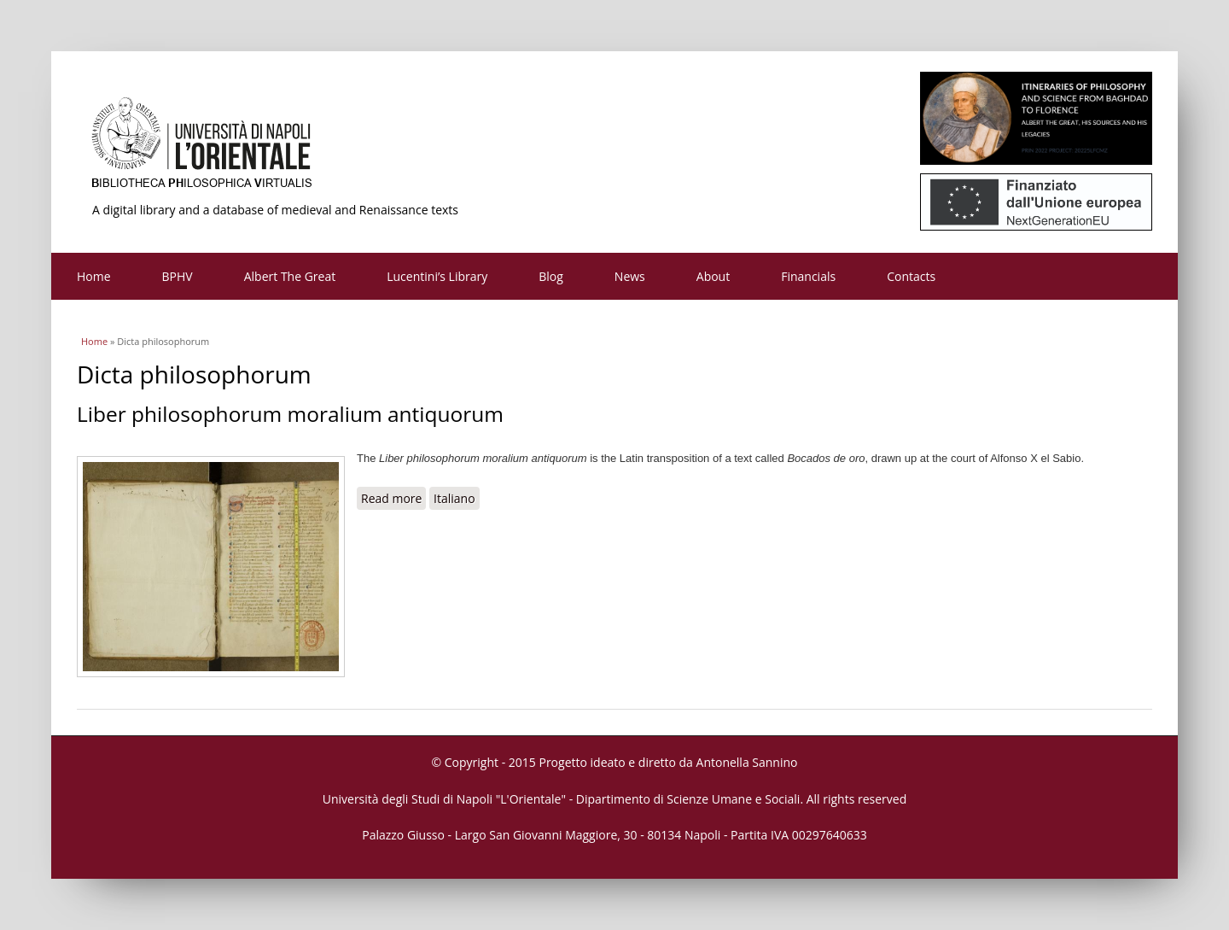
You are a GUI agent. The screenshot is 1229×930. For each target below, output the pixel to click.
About (713, 276)
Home (94, 276)
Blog (551, 276)
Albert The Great (290, 276)
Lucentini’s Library (437, 276)
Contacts (911, 276)
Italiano (454, 498)
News (629, 276)
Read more (393, 497)
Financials (808, 276)
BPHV (177, 276)
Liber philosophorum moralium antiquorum (290, 414)
